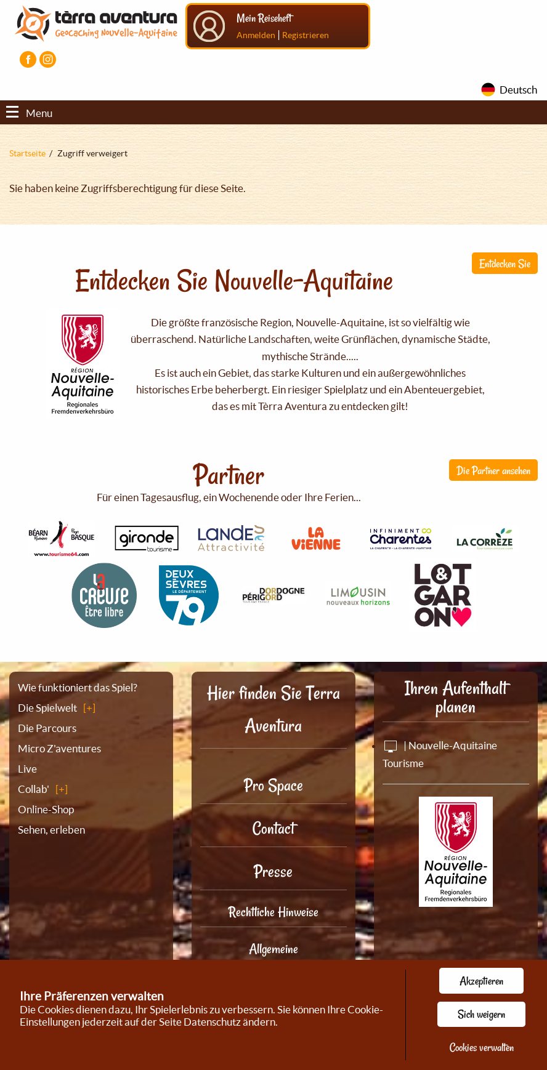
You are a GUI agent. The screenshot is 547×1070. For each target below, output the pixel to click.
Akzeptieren (481, 980)
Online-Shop (46, 809)
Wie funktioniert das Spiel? (77, 687)
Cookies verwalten (482, 1047)
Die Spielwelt (47, 708)
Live (27, 768)
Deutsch (518, 89)
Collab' (33, 789)
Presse (273, 871)
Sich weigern (481, 1014)
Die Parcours (47, 728)
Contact (273, 828)
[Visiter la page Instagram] (47, 59)
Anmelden (256, 35)
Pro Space (273, 785)
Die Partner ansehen (493, 470)
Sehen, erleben (51, 829)
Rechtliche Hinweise (273, 912)
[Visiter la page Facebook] (28, 59)
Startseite (27, 153)
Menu (29, 113)
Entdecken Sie (504, 263)
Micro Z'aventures (59, 748)
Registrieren (305, 35)
